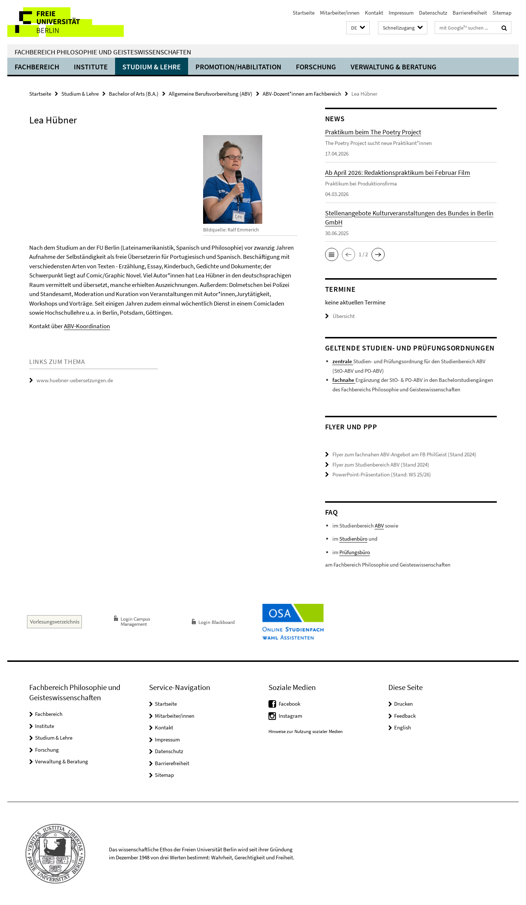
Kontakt (374, 12)
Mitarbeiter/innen (339, 12)
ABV (379, 525)
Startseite (304, 12)
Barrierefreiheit (470, 12)
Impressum (401, 12)
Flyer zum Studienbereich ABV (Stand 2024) (380, 464)
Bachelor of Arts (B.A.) (134, 93)
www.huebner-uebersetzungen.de (75, 380)
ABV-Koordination (87, 326)
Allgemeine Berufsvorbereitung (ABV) (210, 93)
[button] (358, 28)
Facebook (289, 703)
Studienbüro (353, 538)
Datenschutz (433, 12)
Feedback (405, 715)
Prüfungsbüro (354, 552)
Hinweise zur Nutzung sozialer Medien (305, 731)
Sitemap (501, 12)
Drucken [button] (403, 703)
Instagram (290, 715)
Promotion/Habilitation (238, 66)
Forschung (316, 66)
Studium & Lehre (151, 66)
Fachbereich (37, 66)
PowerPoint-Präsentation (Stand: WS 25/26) (381, 474)
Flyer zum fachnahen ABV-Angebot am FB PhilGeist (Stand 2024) (404, 454)
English (402, 727)
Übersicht (340, 315)
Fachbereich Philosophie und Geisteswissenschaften (103, 51)
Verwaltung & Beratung (394, 66)
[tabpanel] (163, 232)
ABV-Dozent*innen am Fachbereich (302, 93)
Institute (91, 66)
